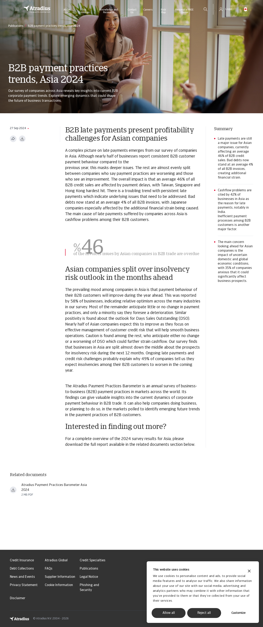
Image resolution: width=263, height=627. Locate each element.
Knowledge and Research (109, 11)
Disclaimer (17, 598)
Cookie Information (59, 585)
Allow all (169, 613)
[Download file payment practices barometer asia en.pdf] (13, 490)
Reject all (204, 613)
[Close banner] (249, 571)
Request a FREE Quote (184, 11)
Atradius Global (56, 560)
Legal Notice (89, 577)
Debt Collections (22, 568)
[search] (205, 9)
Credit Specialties (92, 560)
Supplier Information (60, 577)
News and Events (22, 577)
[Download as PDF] (22, 138)
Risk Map (163, 11)
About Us (66, 11)
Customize (238, 613)
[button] (17, 9)
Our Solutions (84, 11)
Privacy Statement (24, 585)
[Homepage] (37, 9)
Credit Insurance (22, 560)
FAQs (48, 568)
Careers (148, 9)
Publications (89, 568)
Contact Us (132, 11)
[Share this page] (13, 138)
